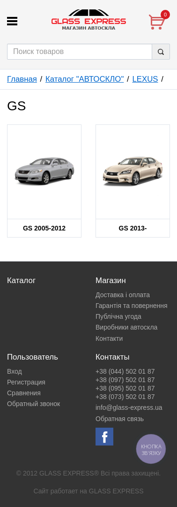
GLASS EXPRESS (116, 491)
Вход (14, 371)
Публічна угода (118, 316)
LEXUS (145, 79)
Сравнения (24, 393)
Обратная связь (120, 418)
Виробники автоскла (126, 327)
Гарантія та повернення (132, 305)
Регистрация (26, 382)
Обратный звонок (33, 403)
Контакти (109, 338)
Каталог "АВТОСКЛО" (84, 79)
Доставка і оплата (123, 295)
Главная (22, 79)
